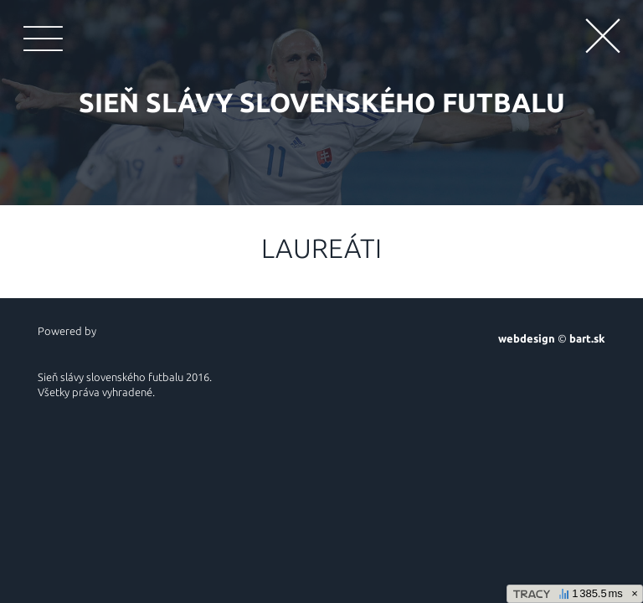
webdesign (526, 338)
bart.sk (587, 338)
